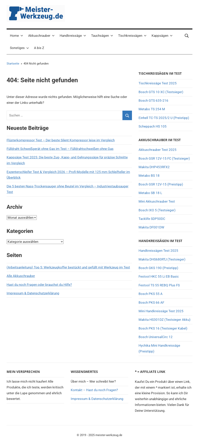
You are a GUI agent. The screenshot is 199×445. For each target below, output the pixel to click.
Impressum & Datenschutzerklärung (33, 293)
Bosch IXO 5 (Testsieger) (157, 210)
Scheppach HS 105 (153, 126)
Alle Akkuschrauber (21, 276)
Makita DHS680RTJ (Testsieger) (162, 259)
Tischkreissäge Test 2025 (158, 83)
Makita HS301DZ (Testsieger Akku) (164, 320)
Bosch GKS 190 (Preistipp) (158, 268)
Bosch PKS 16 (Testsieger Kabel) (163, 328)
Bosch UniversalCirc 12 (156, 337)
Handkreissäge (73, 36)
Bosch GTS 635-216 (153, 100)
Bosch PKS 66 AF (151, 302)
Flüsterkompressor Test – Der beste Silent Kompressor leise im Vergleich (61, 140)
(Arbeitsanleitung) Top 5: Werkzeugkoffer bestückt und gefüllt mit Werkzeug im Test (68, 267)
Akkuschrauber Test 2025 (157, 150)
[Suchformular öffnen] (186, 36)
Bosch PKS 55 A (150, 294)
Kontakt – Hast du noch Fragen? (94, 390)
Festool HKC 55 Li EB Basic (159, 276)
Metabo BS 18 (149, 175)
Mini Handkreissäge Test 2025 (161, 311)
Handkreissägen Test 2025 (158, 251)
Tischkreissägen (132, 36)
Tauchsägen (102, 36)
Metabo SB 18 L (150, 193)
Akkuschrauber (41, 36)
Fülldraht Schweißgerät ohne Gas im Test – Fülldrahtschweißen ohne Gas (60, 149)
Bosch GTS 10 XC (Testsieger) (161, 92)
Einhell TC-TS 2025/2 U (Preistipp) (164, 118)
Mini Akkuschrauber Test (157, 201)
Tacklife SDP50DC (152, 219)
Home (16, 36)
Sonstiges (19, 48)
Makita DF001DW (151, 227)
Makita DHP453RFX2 (154, 167)
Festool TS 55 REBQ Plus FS (159, 285)
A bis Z (39, 48)
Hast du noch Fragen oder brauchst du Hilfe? (39, 285)
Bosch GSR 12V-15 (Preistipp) (161, 184)
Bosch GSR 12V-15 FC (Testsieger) (164, 158)
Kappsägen (162, 36)
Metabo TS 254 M (152, 109)
